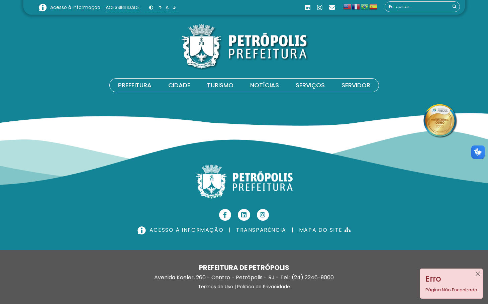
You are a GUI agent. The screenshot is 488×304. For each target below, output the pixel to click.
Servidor (355, 85)
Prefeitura (135, 85)
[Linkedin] (307, 7)
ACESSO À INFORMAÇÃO (181, 230)
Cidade (179, 85)
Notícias (264, 85)
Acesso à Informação (76, 7)
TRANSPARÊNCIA (261, 230)
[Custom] (332, 7)
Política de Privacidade (263, 286)
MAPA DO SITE (325, 230)
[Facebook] (225, 215)
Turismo (220, 85)
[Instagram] (319, 7)
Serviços (310, 85)
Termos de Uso (215, 286)
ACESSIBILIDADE (123, 7)
